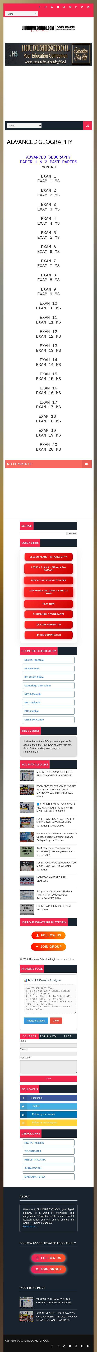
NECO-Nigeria (33, 702)
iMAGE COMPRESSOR (48, 635)
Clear (56, 1020)
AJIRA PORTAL (33, 1168)
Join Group (48, 947)
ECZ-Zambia (32, 711)
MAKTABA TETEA (35, 1176)
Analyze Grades (36, 1020)
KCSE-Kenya (32, 668)
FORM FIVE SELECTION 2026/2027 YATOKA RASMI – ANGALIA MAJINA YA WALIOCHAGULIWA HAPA (56, 1316)
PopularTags (48, 1037)
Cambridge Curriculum (38, 685)
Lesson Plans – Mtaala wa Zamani (48, 568)
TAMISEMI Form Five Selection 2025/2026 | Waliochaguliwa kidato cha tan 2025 (55, 851)
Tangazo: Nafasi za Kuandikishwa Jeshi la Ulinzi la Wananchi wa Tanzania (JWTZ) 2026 (54, 895)
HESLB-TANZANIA (35, 1159)
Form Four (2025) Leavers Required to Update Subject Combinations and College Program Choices (56, 837)
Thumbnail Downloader (48, 614)
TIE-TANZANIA (33, 1151)
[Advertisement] (48, 95)
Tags (67, 1036)
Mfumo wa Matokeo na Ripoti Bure (49, 592)
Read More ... (30, 1226)
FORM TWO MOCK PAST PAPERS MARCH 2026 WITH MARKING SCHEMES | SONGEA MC (55, 822)
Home (72, 959)
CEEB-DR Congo (34, 719)
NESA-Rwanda (33, 694)
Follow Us (48, 935)
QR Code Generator (48, 624)
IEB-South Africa (34, 677)
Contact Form (29, 1037)
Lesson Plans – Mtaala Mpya (48, 556)
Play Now (48, 603)
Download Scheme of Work (48, 580)
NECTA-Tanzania (34, 660)
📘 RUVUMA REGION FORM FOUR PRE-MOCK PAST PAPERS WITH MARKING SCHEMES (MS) (55, 807)
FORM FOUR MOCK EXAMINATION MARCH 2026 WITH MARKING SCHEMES (56, 866)
